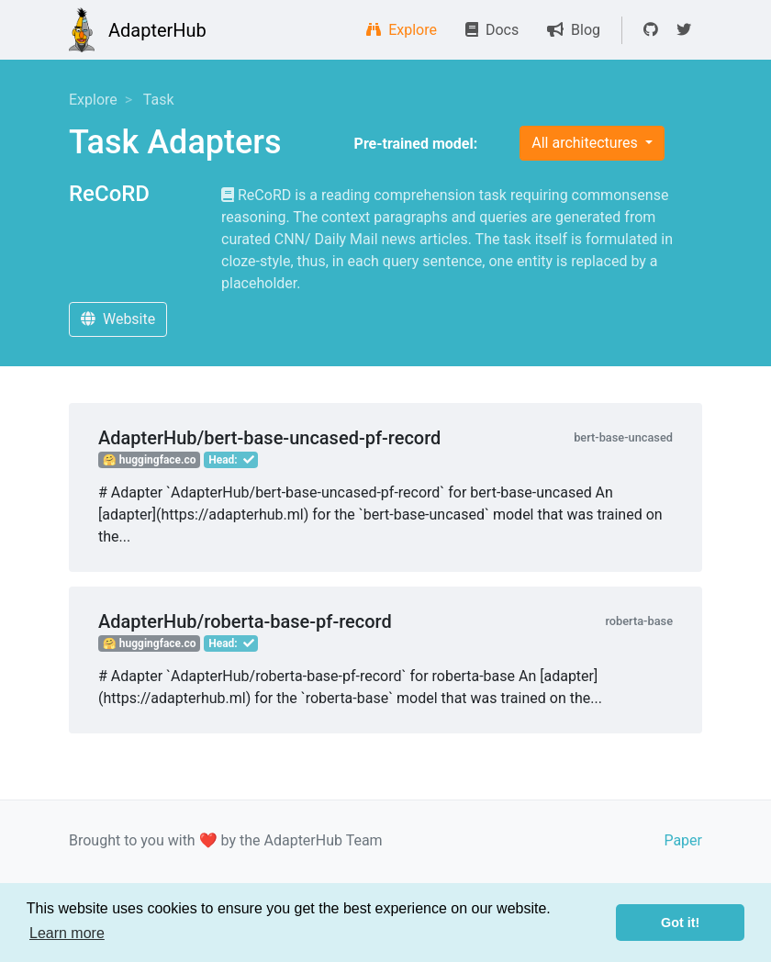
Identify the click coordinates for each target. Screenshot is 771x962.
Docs (492, 30)
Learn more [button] (67, 933)
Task (158, 99)
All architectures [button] (586, 142)
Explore (401, 30)
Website (118, 319)
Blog (573, 30)
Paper (683, 840)
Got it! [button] (680, 922)
